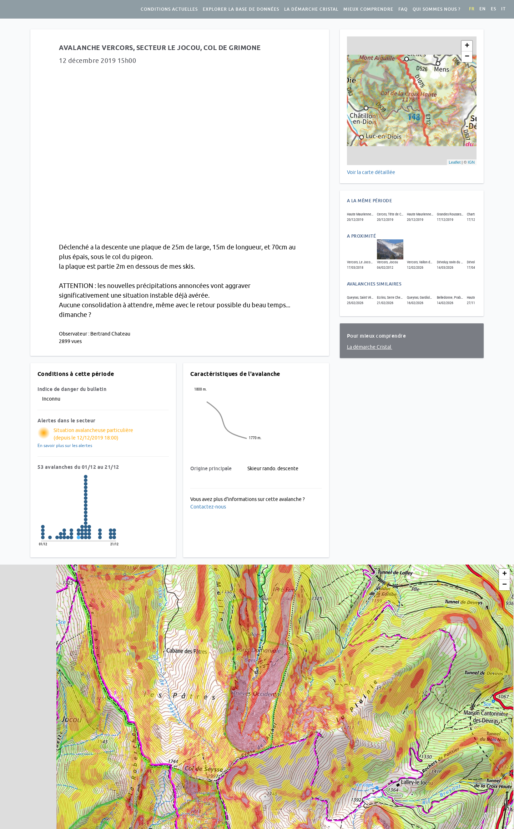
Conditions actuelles (169, 9)
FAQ (403, 9)
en (482, 9)
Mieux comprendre (368, 9)
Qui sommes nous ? (436, 9)
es (493, 9)
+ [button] (467, 46)
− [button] (467, 56)
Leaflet (454, 162)
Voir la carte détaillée (371, 172)
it (503, 9)
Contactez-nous (208, 507)
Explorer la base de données (241, 9)
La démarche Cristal (311, 9)
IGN (471, 162)
